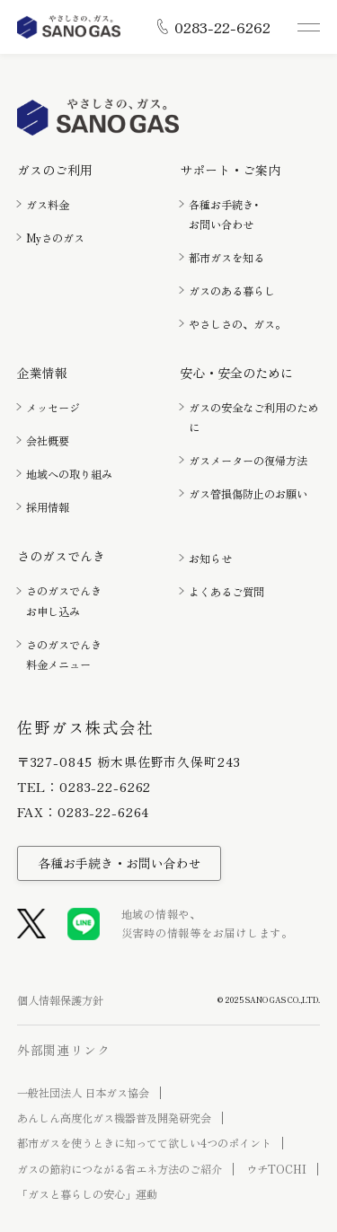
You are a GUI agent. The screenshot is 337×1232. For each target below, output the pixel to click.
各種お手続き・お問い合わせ (119, 863)
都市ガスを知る (226, 258)
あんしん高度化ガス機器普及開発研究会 (114, 1118)
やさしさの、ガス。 (237, 324)
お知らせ (210, 558)
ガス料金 (47, 205)
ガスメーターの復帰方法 (248, 461)
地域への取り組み (69, 474)
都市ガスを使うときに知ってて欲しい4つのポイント (144, 1143)
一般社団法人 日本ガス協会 (83, 1093)
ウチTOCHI (276, 1169)
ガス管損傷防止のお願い (248, 494)
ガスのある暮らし (232, 291)
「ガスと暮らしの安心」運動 (87, 1194)
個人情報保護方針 (60, 1000)
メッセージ (53, 408)
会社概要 (47, 441)
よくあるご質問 (226, 592)
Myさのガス (55, 238)
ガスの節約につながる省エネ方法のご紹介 (119, 1169)
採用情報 (47, 507)
